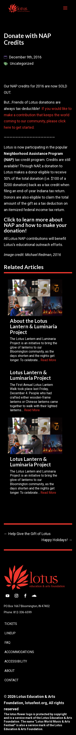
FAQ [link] (7, 643)
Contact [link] (11, 680)
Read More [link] (48, 360)
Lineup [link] (10, 633)
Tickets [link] (10, 624)
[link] (19, 8)
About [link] (9, 671)
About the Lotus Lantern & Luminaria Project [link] (33, 326)
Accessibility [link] (15, 661)
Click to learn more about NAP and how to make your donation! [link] (35, 225)
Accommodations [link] (19, 652)
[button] (65, 10)
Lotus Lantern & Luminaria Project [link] (30, 375)
